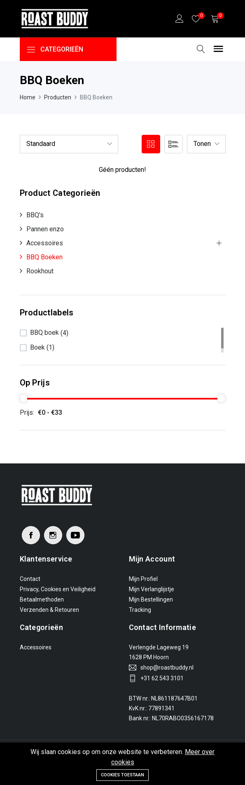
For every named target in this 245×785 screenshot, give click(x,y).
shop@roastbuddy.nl (167, 667)
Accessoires (44, 243)
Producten (57, 97)
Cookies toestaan (122, 775)
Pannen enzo (45, 229)
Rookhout (40, 271)
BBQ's (35, 215)
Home (27, 97)
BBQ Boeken (44, 257)
